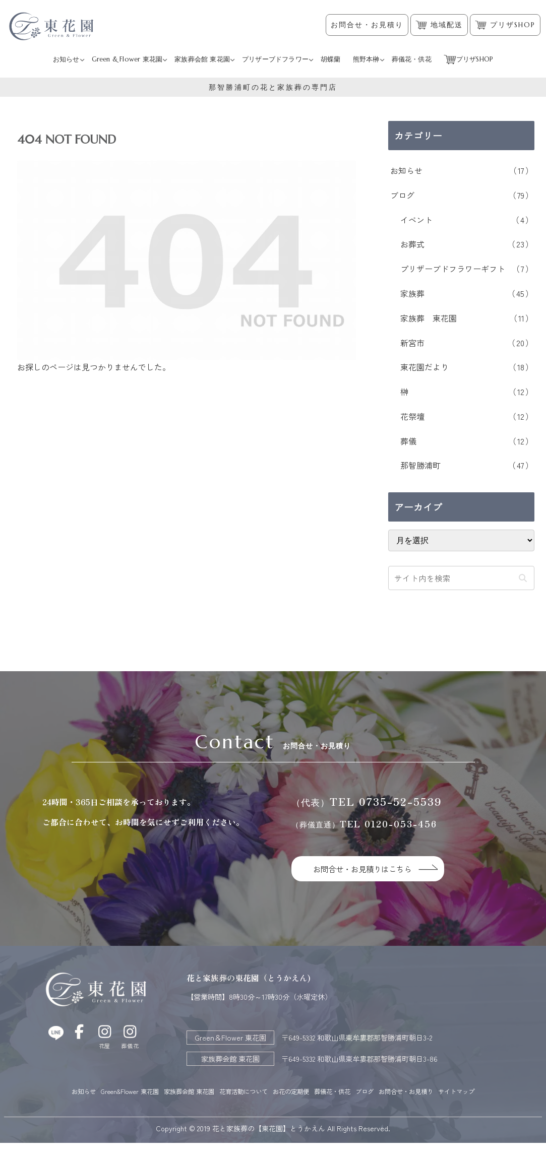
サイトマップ (273, 1108)
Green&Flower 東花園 (129, 1092)
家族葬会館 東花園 (196, 1092)
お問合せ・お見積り (367, 25)
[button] (522, 578)
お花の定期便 (316, 1092)
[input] (461, 578)
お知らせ (76, 1092)
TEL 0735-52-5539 (366, 801)
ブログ (405, 1092)
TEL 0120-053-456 (364, 823)
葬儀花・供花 (365, 1092)
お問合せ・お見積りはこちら (368, 869)
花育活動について (260, 1092)
